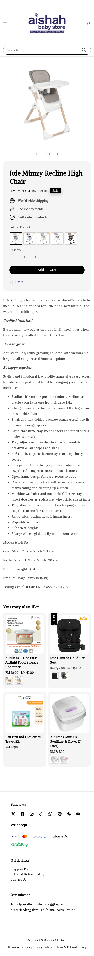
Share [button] (17, 282)
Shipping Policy (22, 869)
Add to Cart (47, 270)
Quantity (15, 250)
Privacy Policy (42, 947)
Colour (20, 227)
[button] (5, 24)
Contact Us (18, 879)
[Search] (84, 50)
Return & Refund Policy (27, 874)
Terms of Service (19, 947)
